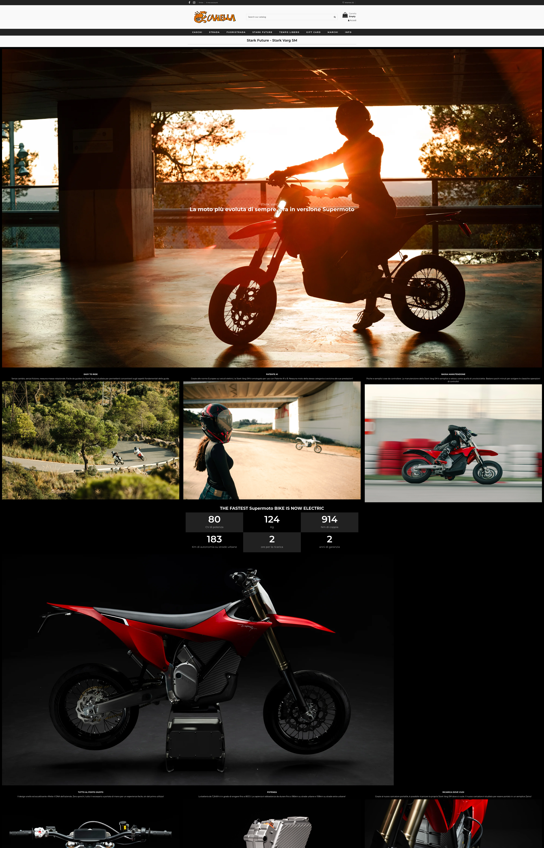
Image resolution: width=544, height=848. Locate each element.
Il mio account (212, 2)
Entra (201, 2)
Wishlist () (348, 2)
